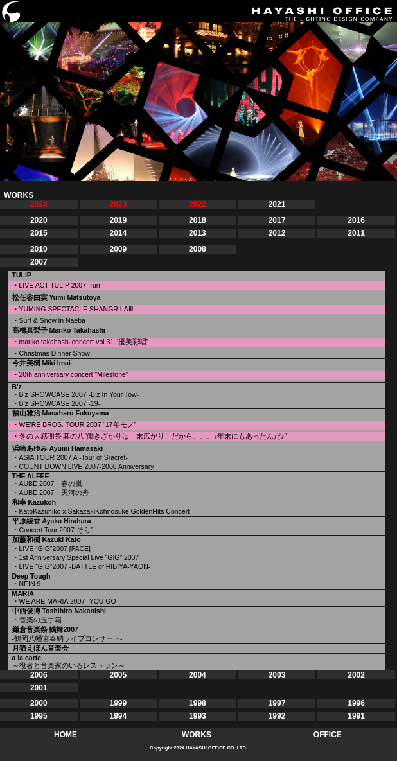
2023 (118, 204)
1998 (197, 703)
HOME (65, 734)
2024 (39, 204)
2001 (39, 687)
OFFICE (327, 734)
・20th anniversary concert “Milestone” (70, 374)
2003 (277, 674)
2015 (39, 233)
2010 (39, 249)
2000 (39, 703)
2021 (277, 204)
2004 (197, 674)
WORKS (196, 734)
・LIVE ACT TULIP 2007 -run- (57, 285)
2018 (197, 220)
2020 (39, 220)
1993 (197, 716)
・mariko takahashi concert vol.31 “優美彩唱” (80, 342)
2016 (356, 220)
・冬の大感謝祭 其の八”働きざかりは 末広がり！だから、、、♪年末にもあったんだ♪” (149, 436)
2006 (39, 674)
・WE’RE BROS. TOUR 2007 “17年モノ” (74, 424)
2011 (356, 233)
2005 (118, 674)
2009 (118, 249)
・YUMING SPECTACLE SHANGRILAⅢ (73, 309)
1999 (118, 703)
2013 (197, 233)
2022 (197, 204)
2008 (197, 249)
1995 (39, 716)
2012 (277, 233)
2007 (39, 262)
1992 (277, 716)
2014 (118, 233)
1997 (277, 703)
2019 (118, 220)
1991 (356, 716)
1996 (356, 703)
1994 (118, 716)
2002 (356, 674)
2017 (277, 220)
